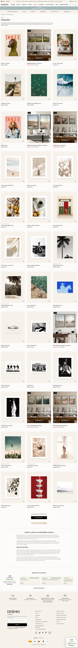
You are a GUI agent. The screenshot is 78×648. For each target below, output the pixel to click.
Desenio (42, 644)
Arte (6, 14)
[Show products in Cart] (75, 4)
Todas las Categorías (13, 11)
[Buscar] (70, 4)
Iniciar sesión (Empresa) (40, 629)
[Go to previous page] (32, 523)
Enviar (17, 624)
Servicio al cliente (60, 613)
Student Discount (38, 623)
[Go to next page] (46, 523)
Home (56, 4)
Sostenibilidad (38, 619)
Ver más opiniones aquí (39, 588)
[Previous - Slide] (18, 581)
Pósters (13, 4)
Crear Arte (24, 4)
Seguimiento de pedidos (61, 615)
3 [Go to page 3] (38, 523)
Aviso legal (37, 615)
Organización (67, 11)
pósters (25, 544)
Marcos (30, 4)
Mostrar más (39, 517)
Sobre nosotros (38, 611)
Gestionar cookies (60, 623)
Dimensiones (43, 11)
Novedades (41, 4)
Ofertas (35, 4)
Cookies (58, 621)
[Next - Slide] (74, 581)
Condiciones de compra (61, 617)
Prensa (36, 613)
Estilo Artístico (55, 11)
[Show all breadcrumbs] (2, 14)
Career (36, 617)
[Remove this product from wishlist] (23, 59)
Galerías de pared (64, 4)
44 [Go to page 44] (43, 523)
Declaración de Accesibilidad (41, 621)
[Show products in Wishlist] (73, 4)
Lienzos (18, 4)
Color (24, 11)
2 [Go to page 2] (36, 523)
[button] (71, 642)
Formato (33, 11)
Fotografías (10, 14)
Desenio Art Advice (60, 611)
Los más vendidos (50, 4)
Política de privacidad (19, 627)
